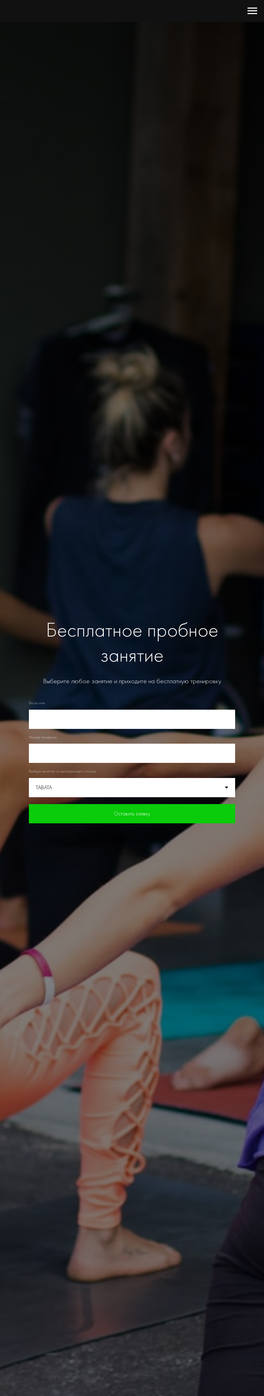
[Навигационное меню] (252, 11)
